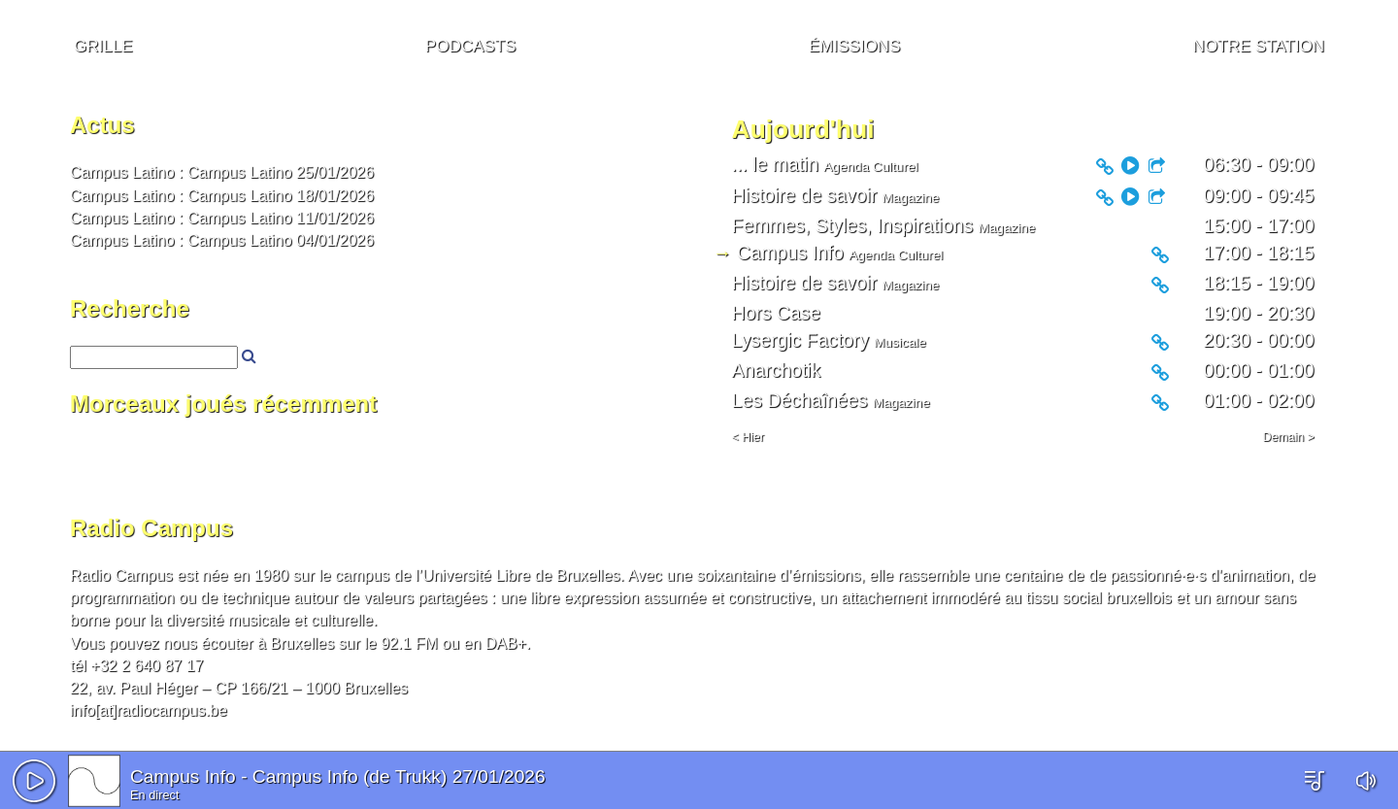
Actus (102, 125)
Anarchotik (776, 370)
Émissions (854, 43)
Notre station (1258, 43)
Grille (103, 43)
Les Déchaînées (800, 400)
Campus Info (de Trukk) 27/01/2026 (399, 776)
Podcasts (470, 43)
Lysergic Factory (800, 340)
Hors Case (776, 312)
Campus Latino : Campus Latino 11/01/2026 (222, 218)
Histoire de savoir (805, 195)
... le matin (775, 164)
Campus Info (183, 776)
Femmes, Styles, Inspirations (853, 225)
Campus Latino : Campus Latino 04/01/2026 (222, 240)
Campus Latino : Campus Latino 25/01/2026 (222, 172)
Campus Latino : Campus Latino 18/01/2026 (222, 195)
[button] (34, 781)
